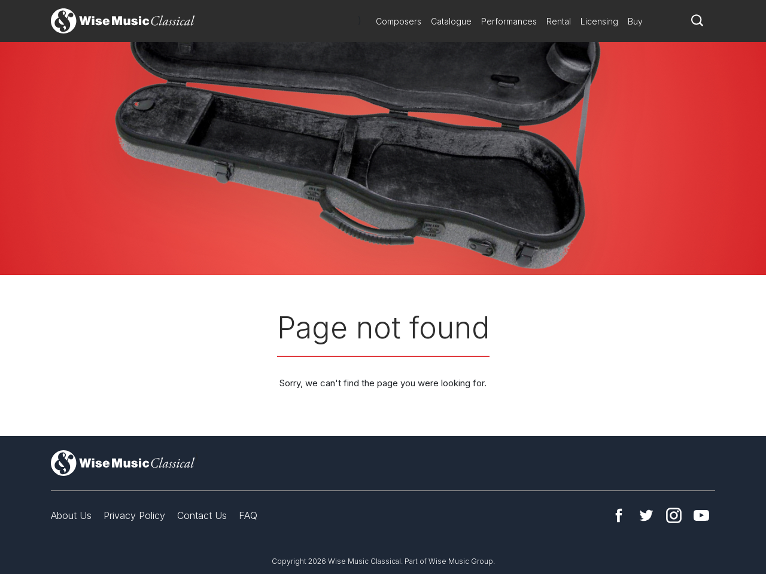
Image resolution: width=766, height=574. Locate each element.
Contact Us (202, 515)
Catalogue (451, 21)
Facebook (619, 515)
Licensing (599, 21)
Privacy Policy (134, 515)
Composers (398, 21)
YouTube (701, 515)
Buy (635, 21)
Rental (558, 21)
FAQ (248, 515)
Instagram (674, 515)
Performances (509, 21)
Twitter (646, 515)
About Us (71, 515)
